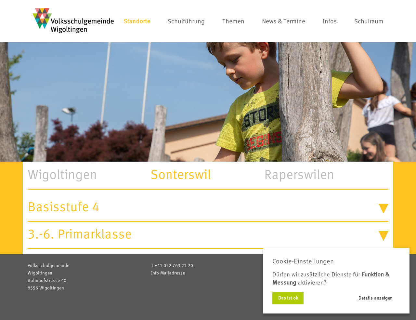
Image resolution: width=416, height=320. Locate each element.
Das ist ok (288, 298)
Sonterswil (180, 175)
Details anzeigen (375, 298)
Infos (330, 22)
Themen (233, 22)
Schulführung (186, 22)
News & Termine (283, 22)
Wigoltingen (62, 175)
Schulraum (369, 22)
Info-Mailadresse (168, 273)
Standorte (137, 22)
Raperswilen (299, 175)
